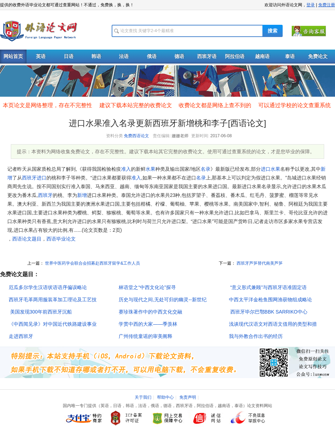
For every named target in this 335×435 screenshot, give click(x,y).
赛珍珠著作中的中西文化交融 (150, 312)
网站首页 (13, 56)
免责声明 (187, 397)
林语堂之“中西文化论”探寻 (147, 287)
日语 (69, 56)
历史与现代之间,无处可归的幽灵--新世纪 (162, 299)
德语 (179, 56)
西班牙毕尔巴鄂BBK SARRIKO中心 (268, 312)
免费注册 (326, 4)
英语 (41, 56)
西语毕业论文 (61, 239)
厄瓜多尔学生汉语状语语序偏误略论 (48, 287)
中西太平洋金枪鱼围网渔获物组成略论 (270, 299)
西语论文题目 (27, 239)
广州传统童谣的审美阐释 (145, 336)
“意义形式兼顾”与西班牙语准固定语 (268, 287)
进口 (265, 169)
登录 (310, 4)
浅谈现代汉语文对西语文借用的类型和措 (273, 324)
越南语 (262, 56)
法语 (124, 56)
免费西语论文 (136, 135)
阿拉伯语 (235, 56)
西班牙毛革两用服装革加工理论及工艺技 (53, 299)
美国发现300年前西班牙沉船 (40, 312)
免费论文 (318, 56)
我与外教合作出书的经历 (256, 336)
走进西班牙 (21, 336)
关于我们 (143, 397)
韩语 (96, 56)
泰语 (290, 56)
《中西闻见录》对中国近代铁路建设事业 (53, 324)
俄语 (152, 56)
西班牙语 (207, 56)
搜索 (272, 31)
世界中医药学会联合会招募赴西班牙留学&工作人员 (92, 263)
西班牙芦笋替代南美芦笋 (259, 263)
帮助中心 (165, 397)
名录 (205, 169)
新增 (82, 195)
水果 (150, 169)
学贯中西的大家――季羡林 (148, 324)
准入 (126, 169)
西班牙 (29, 177)
